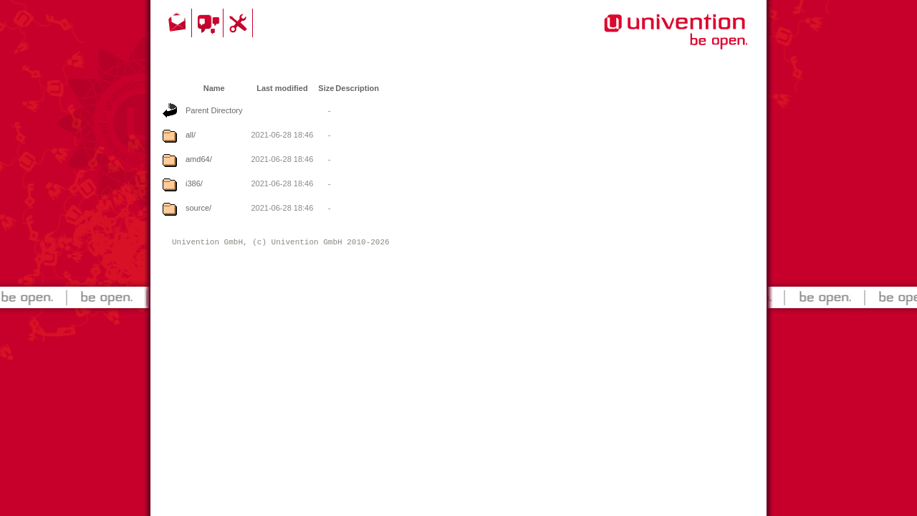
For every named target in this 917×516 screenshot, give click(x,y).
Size (326, 88)
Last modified (282, 88)
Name (214, 88)
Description (357, 88)
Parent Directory (214, 110)
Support (240, 23)
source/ (198, 208)
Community (210, 23)
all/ (191, 134)
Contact (178, 23)
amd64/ (199, 159)
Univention (646, 39)
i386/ (194, 183)
